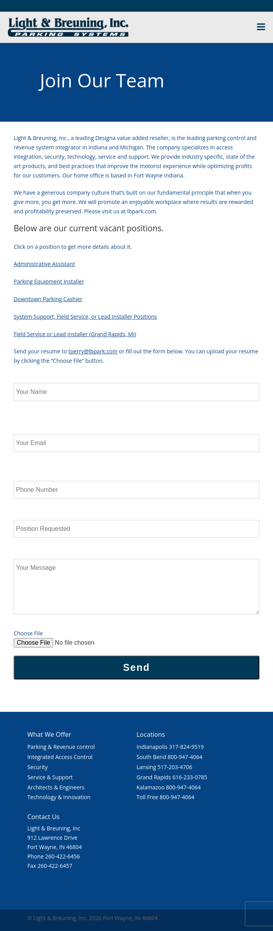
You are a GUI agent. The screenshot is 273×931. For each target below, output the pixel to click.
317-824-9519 (186, 746)
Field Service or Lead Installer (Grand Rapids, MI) (75, 334)
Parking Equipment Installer (49, 281)
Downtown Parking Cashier (48, 299)
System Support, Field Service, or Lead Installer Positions (85, 316)
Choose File (28, 633)
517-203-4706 (174, 767)
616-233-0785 (189, 777)
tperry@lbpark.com (93, 351)
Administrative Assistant (44, 264)
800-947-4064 (185, 757)
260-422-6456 (62, 856)
